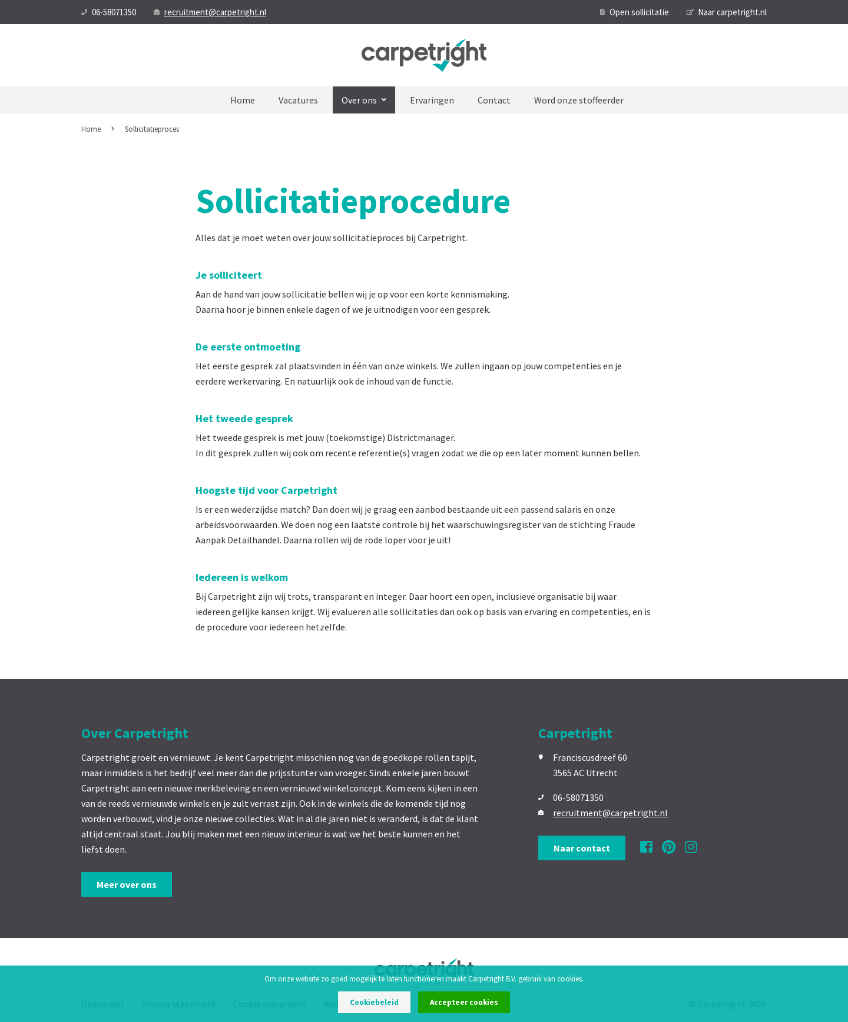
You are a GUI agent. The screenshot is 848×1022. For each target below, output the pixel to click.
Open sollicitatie (634, 12)
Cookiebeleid (374, 1002)
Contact (494, 100)
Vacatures (298, 100)
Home (242, 100)
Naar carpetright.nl (727, 12)
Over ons (364, 100)
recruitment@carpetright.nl (210, 12)
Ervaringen (432, 100)
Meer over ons (127, 884)
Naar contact (582, 848)
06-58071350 (108, 12)
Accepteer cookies (464, 1002)
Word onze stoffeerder (579, 100)
